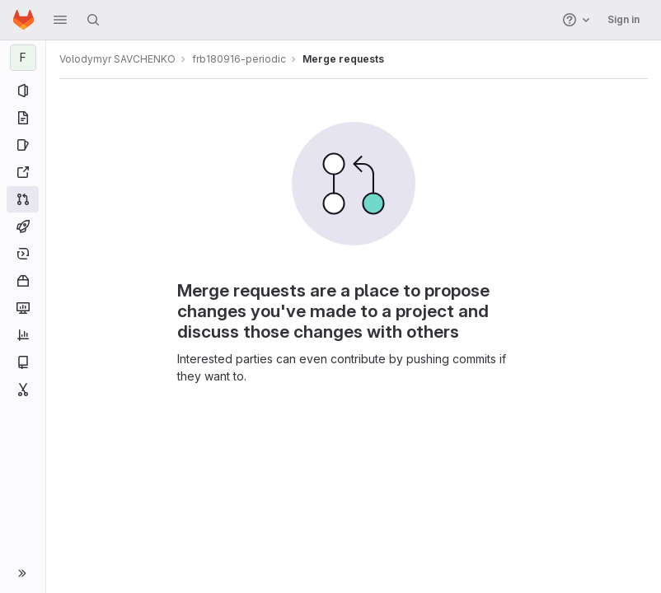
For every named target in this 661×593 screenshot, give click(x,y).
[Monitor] (23, 308)
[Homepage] (23, 19)
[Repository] (23, 118)
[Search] (93, 20)
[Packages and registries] (23, 281)
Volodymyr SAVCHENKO (117, 59)
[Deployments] (23, 253)
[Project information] (23, 90)
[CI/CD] (23, 226)
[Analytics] (23, 335)
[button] (60, 20)
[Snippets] (23, 389)
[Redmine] (23, 172)
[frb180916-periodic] (23, 57)
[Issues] (23, 145)
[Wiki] (23, 362)
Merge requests (343, 59)
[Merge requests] (23, 199)
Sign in (623, 19)
